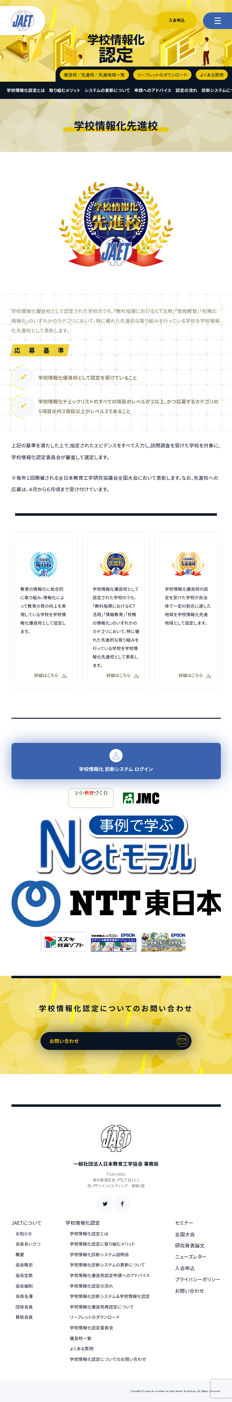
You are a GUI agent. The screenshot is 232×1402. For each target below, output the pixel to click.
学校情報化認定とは (26, 90)
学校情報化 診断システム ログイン (116, 761)
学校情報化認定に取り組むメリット (102, 1244)
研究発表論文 (190, 1245)
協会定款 (24, 1275)
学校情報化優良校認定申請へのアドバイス (110, 1275)
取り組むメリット (64, 90)
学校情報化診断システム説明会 (99, 1254)
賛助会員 (24, 1317)
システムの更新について (107, 90)
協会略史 (24, 1265)
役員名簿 (24, 1296)
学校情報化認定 (83, 1222)
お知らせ (24, 1233)
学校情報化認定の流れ (91, 1286)
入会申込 (177, 20)
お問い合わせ (64, 1040)
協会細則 (24, 1286)
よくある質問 (212, 75)
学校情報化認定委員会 (91, 1328)
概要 (20, 1254)
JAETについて (26, 1222)
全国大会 (185, 1234)
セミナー (184, 1222)
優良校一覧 (81, 1338)
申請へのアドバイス (152, 90)
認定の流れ (187, 90)
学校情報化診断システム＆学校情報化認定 (110, 1296)
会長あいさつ (28, 1244)
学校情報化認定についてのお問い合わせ (108, 1359)
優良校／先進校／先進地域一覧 (94, 75)
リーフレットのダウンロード (162, 75)
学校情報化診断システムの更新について (107, 1265)
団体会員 (24, 1307)
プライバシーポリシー (198, 1279)
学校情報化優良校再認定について (102, 1307)
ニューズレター (191, 1256)
